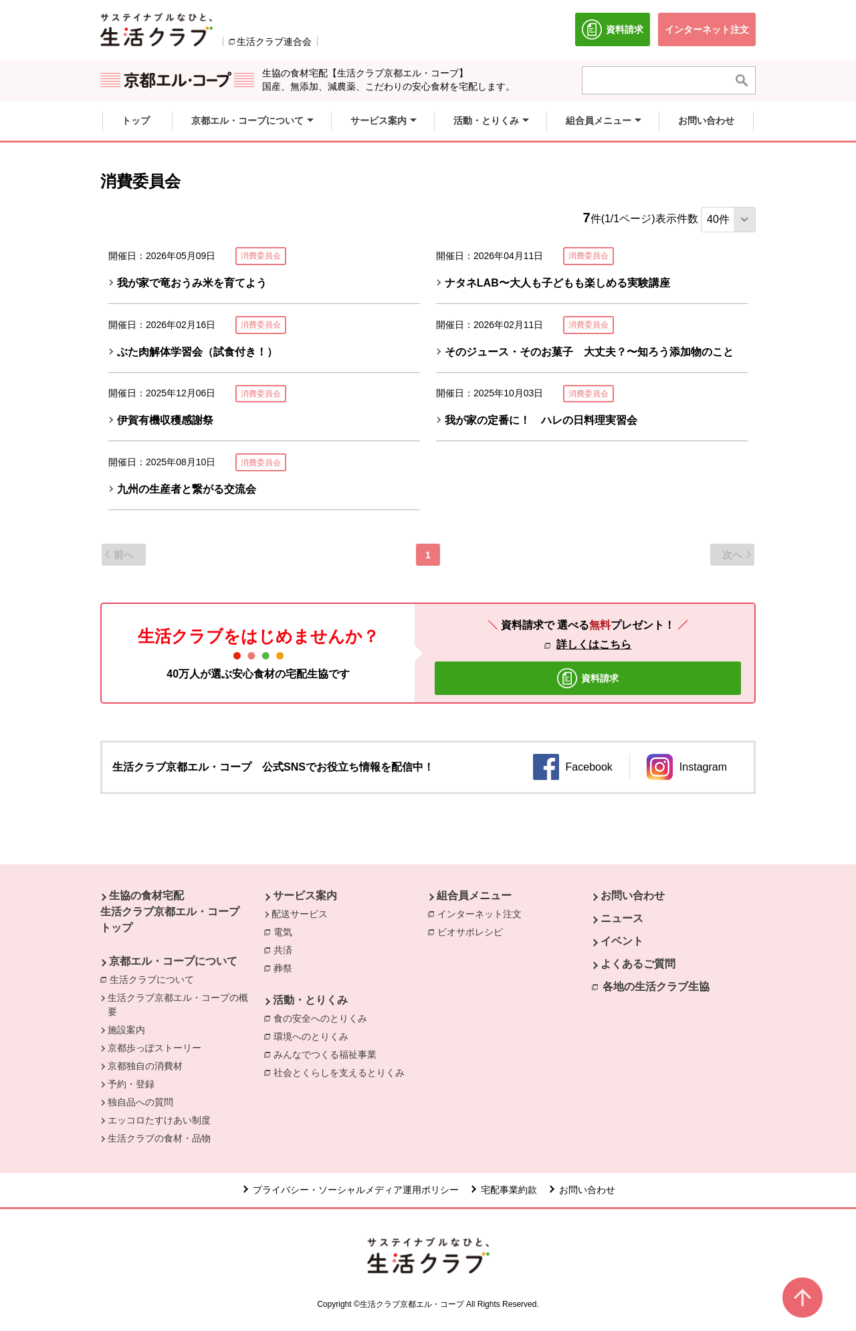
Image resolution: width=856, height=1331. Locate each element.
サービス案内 (305, 895)
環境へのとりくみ (314, 1036)
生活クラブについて (155, 979)
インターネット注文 (482, 913)
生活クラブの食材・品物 (159, 1138)
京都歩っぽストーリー (154, 1047)
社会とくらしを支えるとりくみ (342, 1072)
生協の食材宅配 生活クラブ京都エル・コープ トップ (169, 911)
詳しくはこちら (593, 644)
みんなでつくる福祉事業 (328, 1054)
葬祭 (286, 967)
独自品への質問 (140, 1102)
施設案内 (126, 1029)
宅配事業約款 (509, 1189)
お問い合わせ (633, 895)
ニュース (622, 918)
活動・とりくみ (310, 1000)
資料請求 (616, 32)
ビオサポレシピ (473, 931)
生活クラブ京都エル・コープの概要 (178, 1004)
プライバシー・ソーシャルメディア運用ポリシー (356, 1189)
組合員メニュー (474, 895)
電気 (286, 931)
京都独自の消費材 (145, 1066)
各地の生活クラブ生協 (656, 986)
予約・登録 (131, 1084)
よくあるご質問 (638, 963)
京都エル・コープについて (173, 961)
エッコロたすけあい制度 (159, 1120)
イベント (622, 941)
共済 (286, 949)
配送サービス (300, 914)
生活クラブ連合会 (274, 41)
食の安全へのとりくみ (324, 1018)
